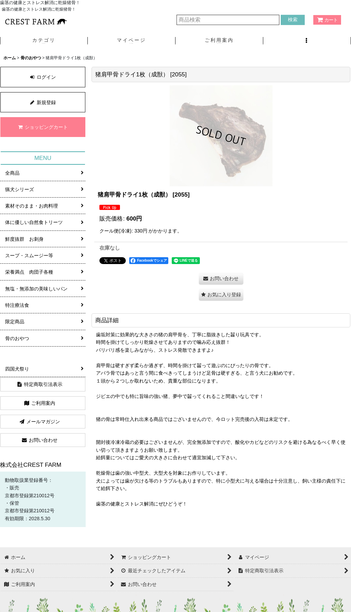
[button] (307, 41)
